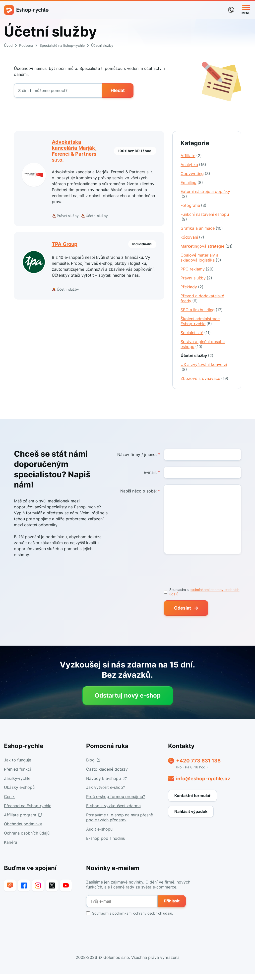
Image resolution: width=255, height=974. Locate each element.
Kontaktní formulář (192, 795)
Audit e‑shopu (99, 829)
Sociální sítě (196, 332)
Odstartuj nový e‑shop (128, 695)
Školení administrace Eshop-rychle (200, 321)
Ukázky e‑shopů (19, 787)
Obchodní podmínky (23, 823)
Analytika (193, 164)
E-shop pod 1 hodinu (105, 838)
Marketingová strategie (207, 246)
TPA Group (64, 244)
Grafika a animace (202, 228)
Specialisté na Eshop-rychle (62, 45)
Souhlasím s (129, 913)
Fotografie (193, 205)
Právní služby (196, 277)
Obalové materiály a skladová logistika (201, 258)
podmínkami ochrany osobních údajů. (142, 913)
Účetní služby (197, 355)
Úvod (8, 45)
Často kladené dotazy (107, 769)
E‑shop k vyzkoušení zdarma (113, 805)
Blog (90, 759)
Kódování (192, 237)
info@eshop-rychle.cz (203, 779)
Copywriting (195, 173)
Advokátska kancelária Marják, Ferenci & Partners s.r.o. (74, 151)
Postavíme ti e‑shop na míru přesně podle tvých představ (119, 817)
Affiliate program (20, 814)
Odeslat (182, 608)
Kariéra (10, 842)
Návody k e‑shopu (103, 778)
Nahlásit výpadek (190, 811)
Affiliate (191, 155)
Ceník (9, 796)
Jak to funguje (17, 759)
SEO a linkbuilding (202, 309)
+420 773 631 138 (198, 761)
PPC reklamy (197, 268)
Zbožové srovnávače (204, 378)
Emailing (192, 182)
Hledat (118, 90)
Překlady (192, 286)
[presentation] (202, 569)
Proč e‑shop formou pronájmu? (115, 796)
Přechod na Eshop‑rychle (27, 805)
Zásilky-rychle (17, 778)
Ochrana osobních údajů (27, 833)
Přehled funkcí (17, 769)
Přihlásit (172, 900)
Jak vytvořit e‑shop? (105, 787)
